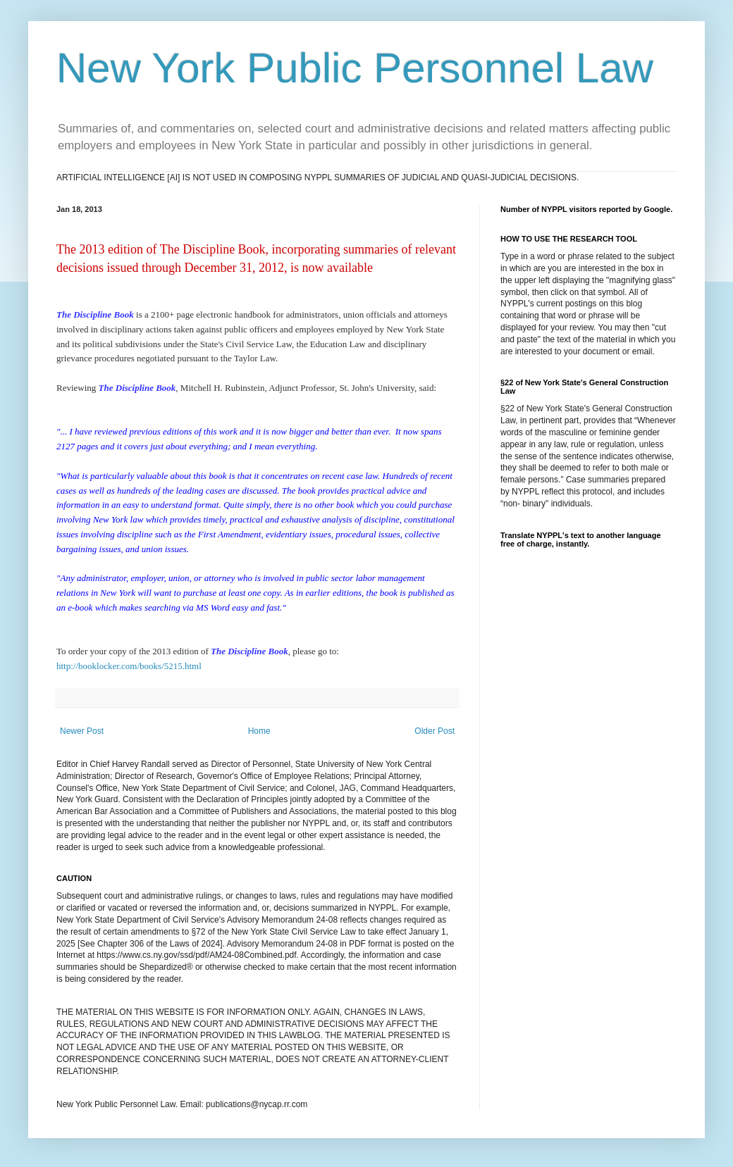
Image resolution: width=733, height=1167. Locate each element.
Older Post (434, 731)
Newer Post (82, 731)
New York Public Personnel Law (354, 68)
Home (259, 731)
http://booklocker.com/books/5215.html (129, 666)
